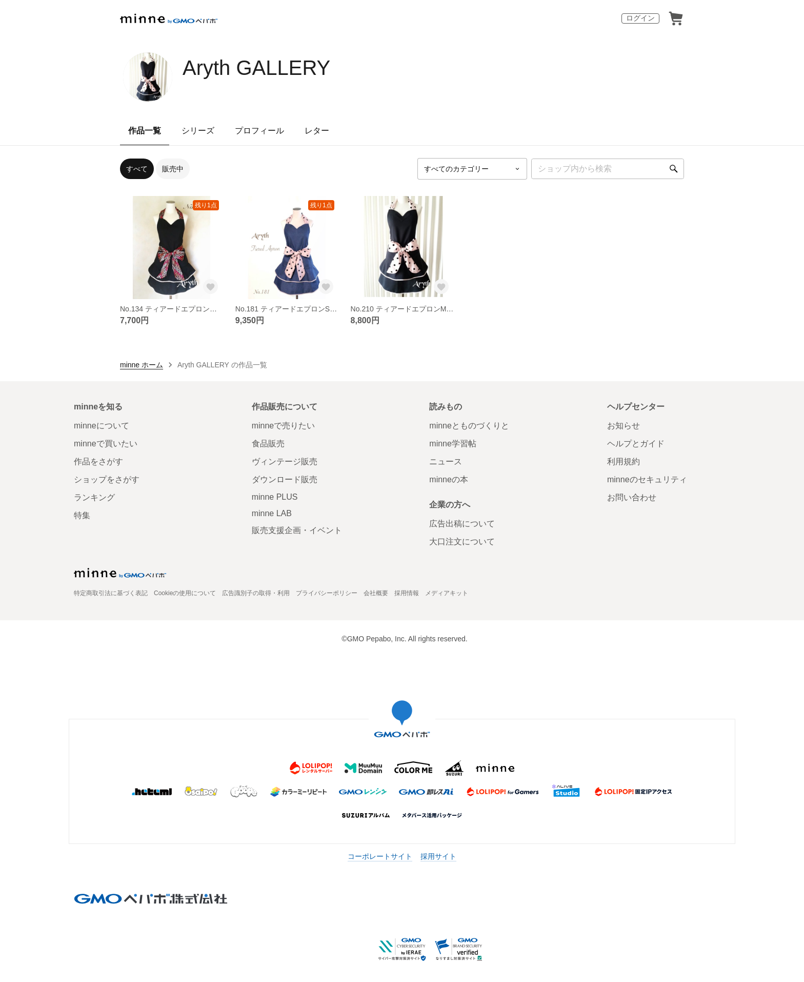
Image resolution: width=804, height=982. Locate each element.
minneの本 (448, 479)
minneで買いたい (105, 443)
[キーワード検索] (608, 169)
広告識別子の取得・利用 (256, 593)
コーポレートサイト (380, 856)
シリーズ (198, 130)
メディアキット (446, 593)
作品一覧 (144, 130)
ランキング (94, 497)
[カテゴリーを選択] (472, 169)
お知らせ (623, 425)
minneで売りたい (283, 425)
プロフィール (259, 130)
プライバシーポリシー (326, 593)
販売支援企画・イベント (297, 530)
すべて (137, 169)
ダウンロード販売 (284, 479)
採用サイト (438, 856)
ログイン (640, 18)
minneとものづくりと (469, 425)
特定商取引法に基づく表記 (111, 593)
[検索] (674, 169)
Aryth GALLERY (256, 67)
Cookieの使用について (185, 593)
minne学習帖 (452, 443)
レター (317, 130)
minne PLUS (275, 497)
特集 (82, 515)
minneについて (101, 425)
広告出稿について (462, 523)
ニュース (445, 461)
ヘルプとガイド (636, 443)
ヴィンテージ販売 (284, 461)
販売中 (173, 169)
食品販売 (268, 443)
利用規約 (623, 461)
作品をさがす (98, 461)
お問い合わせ (631, 497)
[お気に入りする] (211, 287)
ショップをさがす (106, 479)
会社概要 (376, 593)
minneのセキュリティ (647, 479)
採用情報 (406, 593)
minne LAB (272, 513)
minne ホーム (141, 365)
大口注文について (462, 541)
